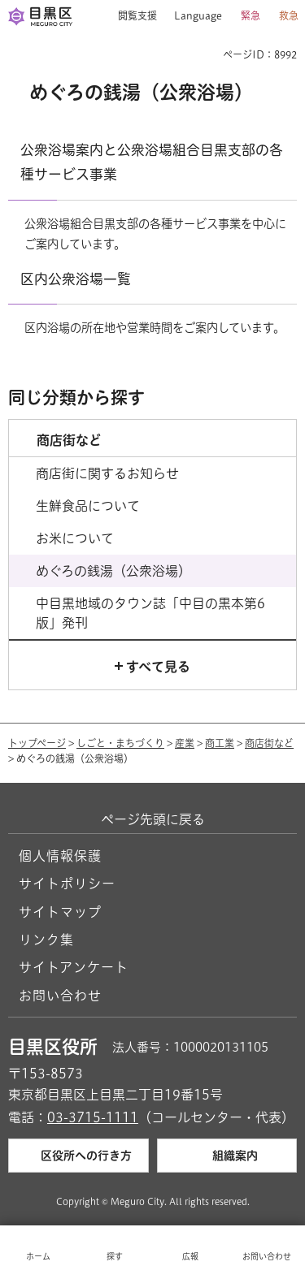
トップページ (37, 743)
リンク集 (46, 939)
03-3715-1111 (92, 1117)
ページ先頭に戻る (153, 819)
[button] (131, 16)
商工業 (219, 743)
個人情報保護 (60, 855)
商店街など (269, 743)
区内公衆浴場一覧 (75, 279)
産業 (184, 743)
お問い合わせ (60, 995)
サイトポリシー (67, 883)
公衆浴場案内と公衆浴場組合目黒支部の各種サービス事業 (151, 162)
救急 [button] (288, 15)
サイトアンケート (74, 967)
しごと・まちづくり (120, 743)
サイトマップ (60, 911)
